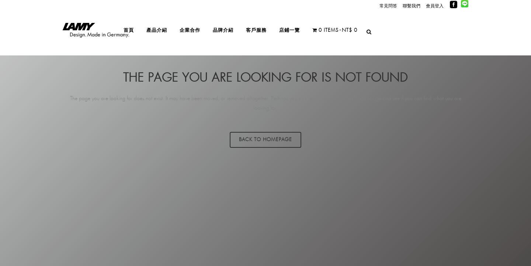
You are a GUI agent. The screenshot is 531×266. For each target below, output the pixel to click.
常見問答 (388, 6)
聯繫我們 (411, 6)
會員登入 (435, 6)
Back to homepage (265, 140)
